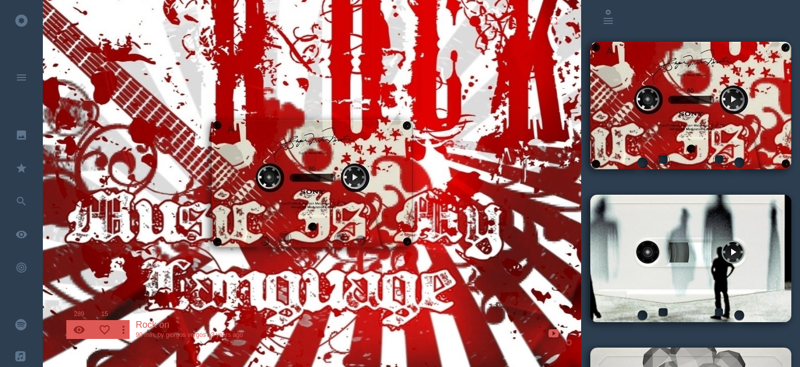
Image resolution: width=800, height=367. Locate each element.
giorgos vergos (186, 334)
